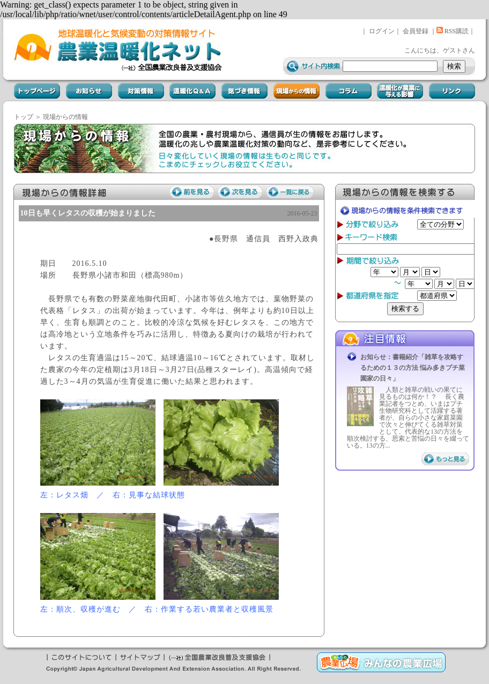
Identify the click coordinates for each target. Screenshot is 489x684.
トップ (23, 117)
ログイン (382, 31)
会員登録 (415, 31)
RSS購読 (452, 31)
